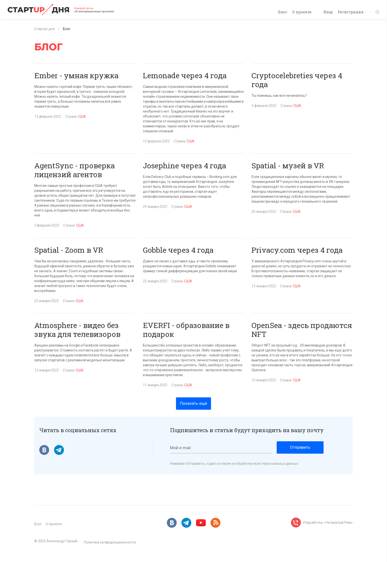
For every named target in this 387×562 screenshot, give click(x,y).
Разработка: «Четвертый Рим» (328, 522)
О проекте (301, 11)
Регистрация (351, 11)
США (82, 116)
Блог (282, 11)
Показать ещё (193, 403)
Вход (328, 11)
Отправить (300, 447)
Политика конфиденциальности (110, 542)
